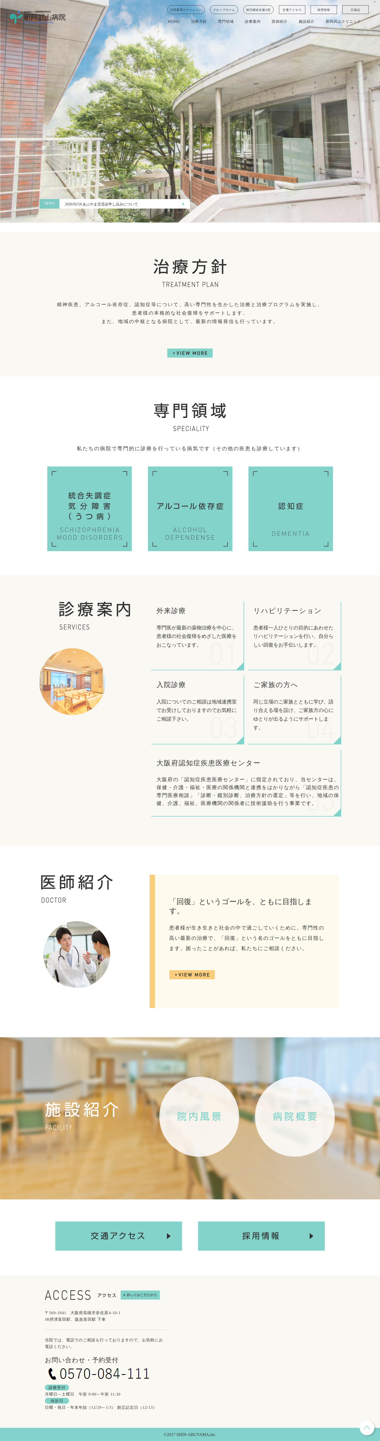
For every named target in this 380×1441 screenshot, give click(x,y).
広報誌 (355, 9)
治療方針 (199, 22)
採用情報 (323, 9)
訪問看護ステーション (186, 9)
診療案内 (253, 22)
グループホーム (224, 9)
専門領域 (226, 22)
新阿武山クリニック (343, 22)
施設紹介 (307, 22)
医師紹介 (280, 22)
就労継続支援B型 (258, 9)
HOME (174, 22)
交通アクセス (292, 9)
